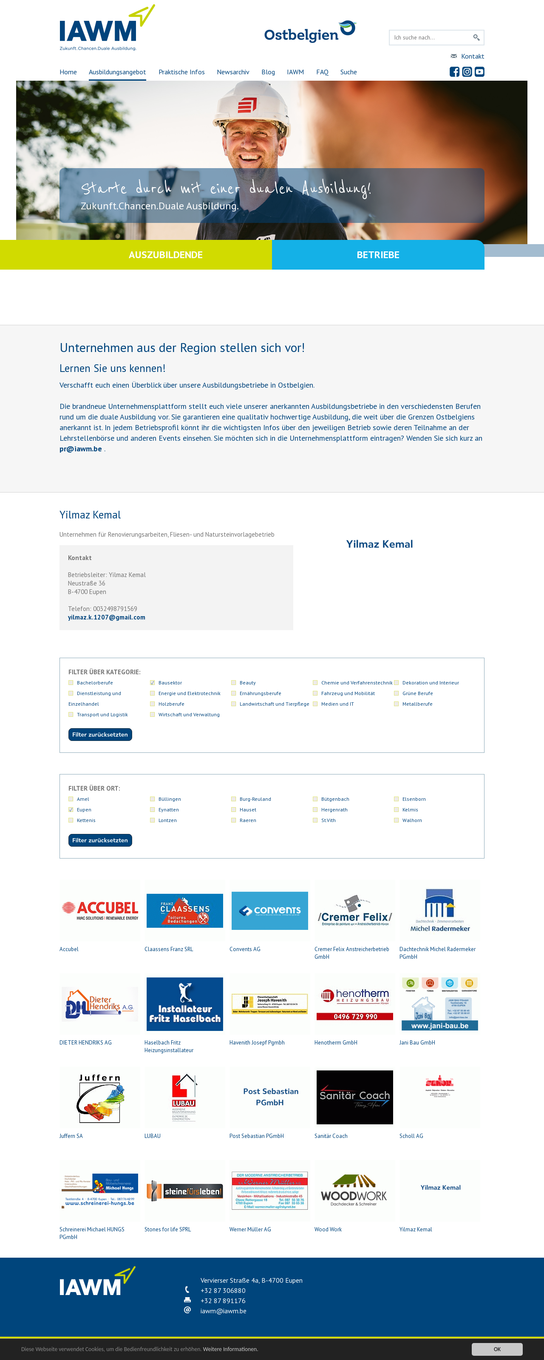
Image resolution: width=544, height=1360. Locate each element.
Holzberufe (171, 704)
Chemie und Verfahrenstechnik (357, 682)
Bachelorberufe (95, 682)
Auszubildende (166, 254)
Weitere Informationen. (230, 1349)
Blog (268, 72)
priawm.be (81, 448)
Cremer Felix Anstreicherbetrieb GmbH (354, 920)
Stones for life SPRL (184, 1196)
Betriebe (378, 254)
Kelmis (410, 809)
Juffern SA (100, 1103)
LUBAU (184, 1103)
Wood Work (354, 1196)
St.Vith (328, 820)
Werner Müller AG (270, 1196)
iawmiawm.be (223, 1311)
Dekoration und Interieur (430, 682)
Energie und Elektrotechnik (190, 693)
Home (68, 72)
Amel (83, 799)
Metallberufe (417, 704)
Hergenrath (334, 809)
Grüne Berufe (417, 693)
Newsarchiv (233, 72)
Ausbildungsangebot (117, 72)
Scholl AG (440, 1103)
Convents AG (270, 916)
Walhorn (412, 820)
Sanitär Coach (354, 1103)
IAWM (295, 72)
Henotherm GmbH (354, 1009)
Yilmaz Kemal (440, 1196)
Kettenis (86, 820)
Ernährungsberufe (260, 693)
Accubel (100, 916)
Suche (348, 72)
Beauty (248, 682)
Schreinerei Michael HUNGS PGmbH (100, 1200)
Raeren (248, 820)
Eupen (84, 809)
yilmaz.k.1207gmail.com (106, 617)
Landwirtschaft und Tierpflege (274, 704)
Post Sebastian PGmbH (270, 1103)
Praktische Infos (182, 72)
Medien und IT (337, 704)
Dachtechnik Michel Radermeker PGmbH (440, 920)
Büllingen (170, 799)
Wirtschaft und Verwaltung (189, 714)
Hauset (248, 809)
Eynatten (169, 809)
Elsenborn (414, 799)
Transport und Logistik (102, 714)
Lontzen (168, 820)
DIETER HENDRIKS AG (100, 1009)
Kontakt (472, 56)
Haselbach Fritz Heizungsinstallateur (184, 1013)
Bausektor (170, 682)
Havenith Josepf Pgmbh (270, 1009)
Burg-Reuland (255, 799)
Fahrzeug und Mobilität (348, 693)
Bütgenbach (335, 799)
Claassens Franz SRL (184, 916)
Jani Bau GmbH (440, 1009)
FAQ (322, 72)
